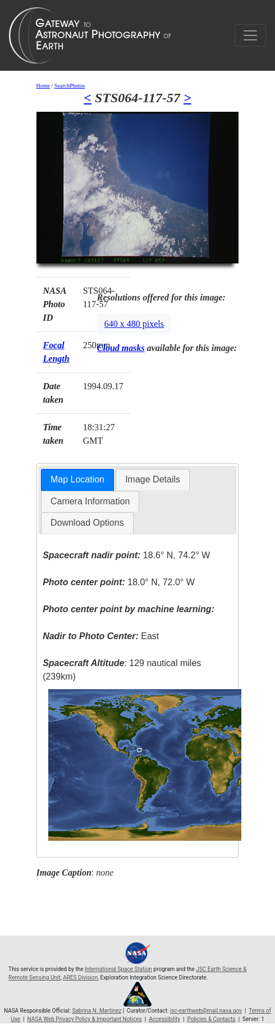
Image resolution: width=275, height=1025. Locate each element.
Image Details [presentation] (152, 479)
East (101, 636)
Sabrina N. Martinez (96, 1011)
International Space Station (118, 969)
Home (43, 86)
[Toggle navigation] (250, 35)
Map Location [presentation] (77, 479)
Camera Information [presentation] (90, 501)
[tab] (77, 480)
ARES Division (80, 977)
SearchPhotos (69, 86)
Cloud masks (121, 348)
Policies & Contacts (211, 1019)
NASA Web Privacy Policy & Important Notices (84, 1019)
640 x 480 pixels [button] (134, 324)
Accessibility (164, 1019)
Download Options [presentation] (87, 522)
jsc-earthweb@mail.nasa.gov (206, 1011)
